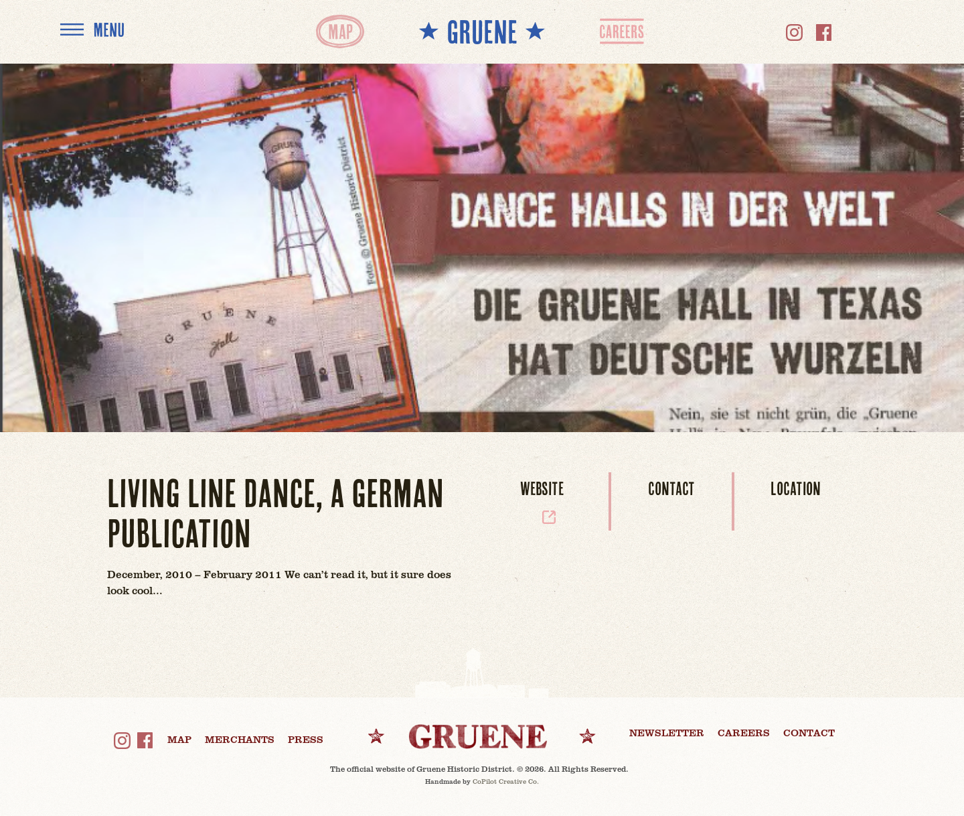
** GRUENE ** (482, 31)
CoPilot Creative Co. (506, 781)
